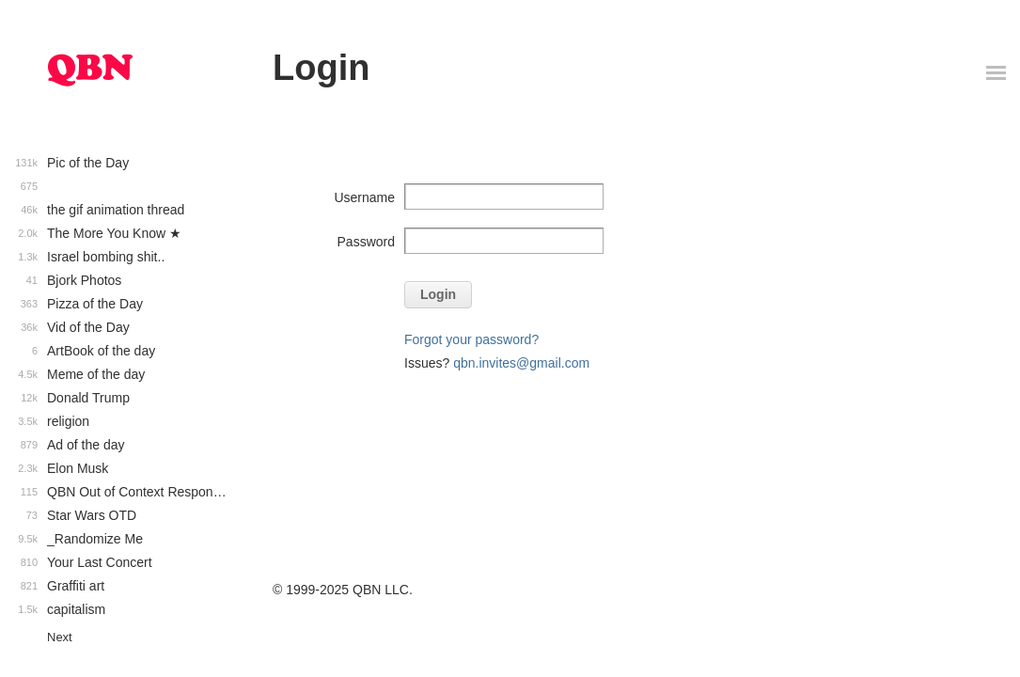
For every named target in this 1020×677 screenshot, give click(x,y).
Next (59, 637)
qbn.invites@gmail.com (521, 362)
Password (366, 241)
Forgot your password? (471, 339)
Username (364, 197)
